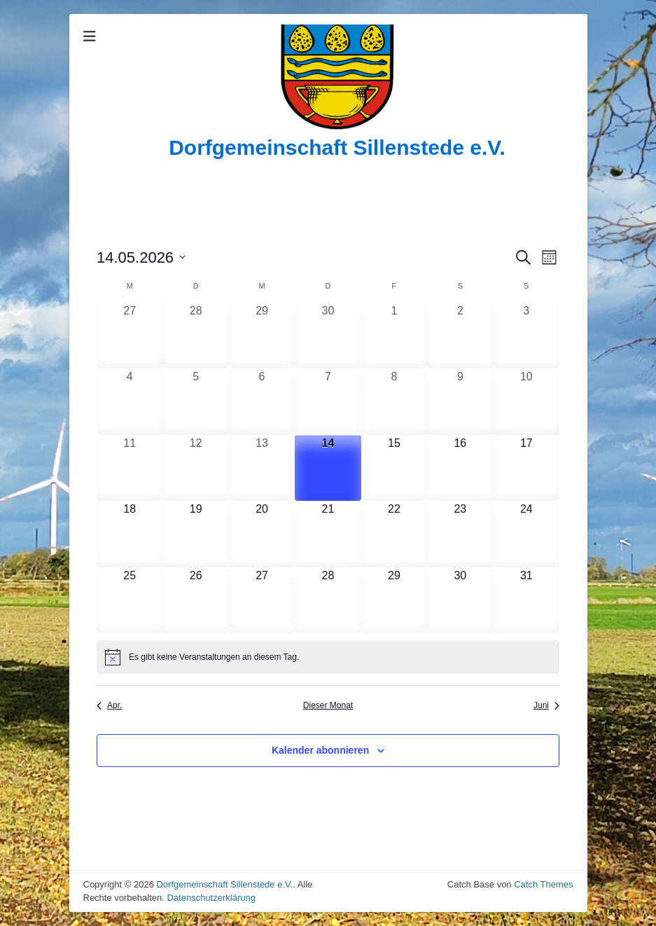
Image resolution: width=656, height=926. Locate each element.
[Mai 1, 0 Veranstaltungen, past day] (394, 335)
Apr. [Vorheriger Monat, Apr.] (109, 705)
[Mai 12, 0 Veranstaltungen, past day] (195, 468)
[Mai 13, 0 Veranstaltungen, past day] (262, 468)
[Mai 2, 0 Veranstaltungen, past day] (460, 335)
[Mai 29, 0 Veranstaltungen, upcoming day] (394, 600)
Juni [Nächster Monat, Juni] (546, 705)
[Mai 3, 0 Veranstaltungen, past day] (526, 335)
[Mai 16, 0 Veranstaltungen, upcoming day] (460, 468)
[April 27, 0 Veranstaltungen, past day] (129, 335)
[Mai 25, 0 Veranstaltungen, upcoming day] (129, 600)
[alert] (328, 657)
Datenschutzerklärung (211, 897)
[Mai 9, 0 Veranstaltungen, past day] (460, 401)
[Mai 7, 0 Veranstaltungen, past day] (328, 401)
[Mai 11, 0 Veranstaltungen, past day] (129, 468)
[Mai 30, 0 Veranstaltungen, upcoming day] (460, 600)
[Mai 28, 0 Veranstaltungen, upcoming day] (328, 600)
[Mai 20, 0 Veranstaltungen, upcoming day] (262, 534)
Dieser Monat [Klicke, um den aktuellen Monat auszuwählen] (328, 705)
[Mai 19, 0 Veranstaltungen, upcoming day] (195, 534)
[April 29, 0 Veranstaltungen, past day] (262, 335)
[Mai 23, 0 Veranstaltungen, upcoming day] (460, 534)
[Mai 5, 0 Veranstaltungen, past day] (195, 401)
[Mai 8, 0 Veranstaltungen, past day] (394, 401)
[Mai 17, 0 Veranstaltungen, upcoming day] (526, 468)
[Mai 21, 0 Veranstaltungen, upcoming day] (328, 534)
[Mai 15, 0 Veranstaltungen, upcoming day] (394, 468)
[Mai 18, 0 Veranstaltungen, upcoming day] (129, 534)
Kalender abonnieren (320, 750)
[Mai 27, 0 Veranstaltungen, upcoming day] (262, 600)
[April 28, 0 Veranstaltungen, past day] (195, 335)
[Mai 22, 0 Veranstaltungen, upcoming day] (394, 534)
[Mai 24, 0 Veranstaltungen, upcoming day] (526, 534)
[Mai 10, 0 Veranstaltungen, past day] (526, 401)
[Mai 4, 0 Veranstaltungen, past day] (129, 401)
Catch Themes (543, 884)
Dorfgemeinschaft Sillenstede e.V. (337, 147)
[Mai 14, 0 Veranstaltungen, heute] (328, 468)
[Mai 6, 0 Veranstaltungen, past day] (262, 401)
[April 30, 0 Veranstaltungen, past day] (328, 335)
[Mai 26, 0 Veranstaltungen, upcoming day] (195, 600)
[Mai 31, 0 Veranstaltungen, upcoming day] (526, 600)
